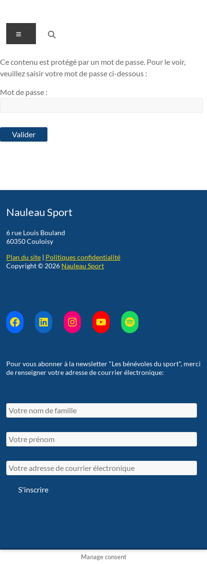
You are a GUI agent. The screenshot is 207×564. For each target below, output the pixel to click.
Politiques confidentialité (83, 257)
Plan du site (23, 257)
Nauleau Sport (82, 266)
